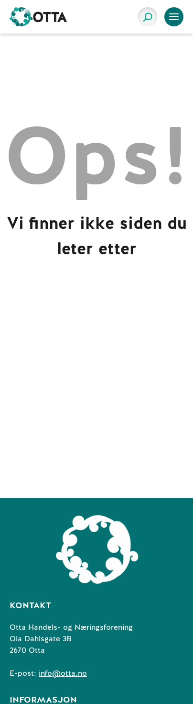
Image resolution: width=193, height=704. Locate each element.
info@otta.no (63, 673)
